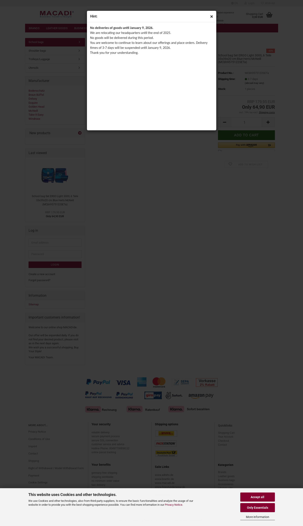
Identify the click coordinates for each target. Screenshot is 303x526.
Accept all (257, 497)
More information (257, 517)
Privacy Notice (173, 504)
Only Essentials (257, 507)
